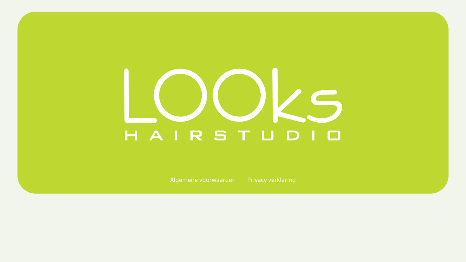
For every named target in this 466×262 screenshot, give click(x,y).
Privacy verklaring (271, 180)
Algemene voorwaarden (203, 180)
